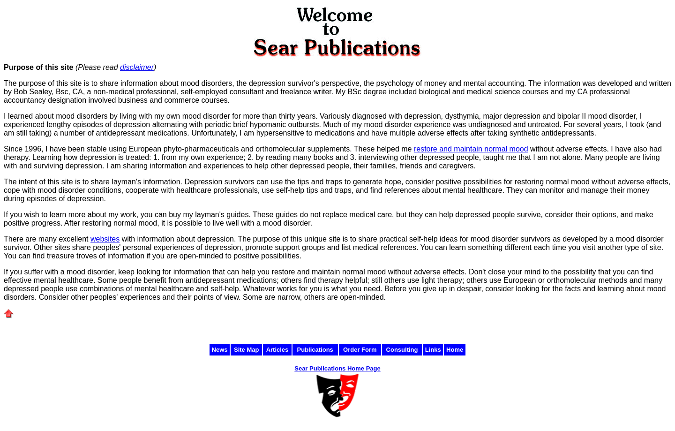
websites (105, 239)
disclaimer (137, 67)
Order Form (360, 349)
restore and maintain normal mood (471, 149)
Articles (277, 349)
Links (433, 349)
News (220, 349)
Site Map (246, 349)
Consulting (402, 349)
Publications (315, 349)
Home (454, 349)
